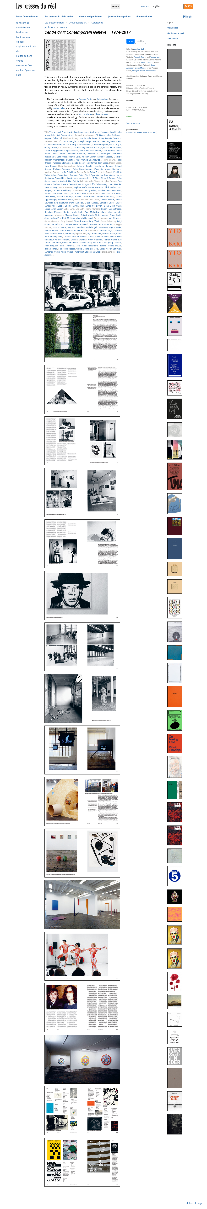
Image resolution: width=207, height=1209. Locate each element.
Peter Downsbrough (82, 169)
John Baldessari (113, 135)
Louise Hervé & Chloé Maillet (102, 187)
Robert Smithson (70, 242)
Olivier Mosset (101, 114)
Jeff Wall (117, 249)
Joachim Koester (65, 199)
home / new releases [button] (27, 16)
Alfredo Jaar (50, 193)
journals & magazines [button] (119, 16)
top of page (194, 1203)
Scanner (99, 236)
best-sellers (22, 32)
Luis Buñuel (95, 150)
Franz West (79, 252)
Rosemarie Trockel (97, 245)
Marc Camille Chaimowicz (88, 160)
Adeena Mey (102, 99)
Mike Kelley (49, 196)
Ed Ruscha (82, 236)
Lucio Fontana (70, 175)
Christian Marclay (52, 212)
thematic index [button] (144, 16)
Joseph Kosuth (107, 199)
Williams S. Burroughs (98, 153)
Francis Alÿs (67, 132)
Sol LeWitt (97, 206)
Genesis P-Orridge (94, 147)
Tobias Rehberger (105, 230)
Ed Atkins (100, 135)
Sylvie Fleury (57, 175)
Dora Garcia (109, 175)
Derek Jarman (63, 193)
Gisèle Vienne (82, 249)
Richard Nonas (81, 221)
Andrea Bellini (59, 108)
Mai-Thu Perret (59, 227)
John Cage (62, 157)
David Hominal (104, 190)
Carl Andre (95, 132)
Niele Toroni (81, 245)
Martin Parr (107, 224)
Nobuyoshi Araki (108, 132)
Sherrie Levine (71, 206)
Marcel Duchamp (113, 169)
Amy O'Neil (94, 221)
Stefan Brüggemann (53, 150)
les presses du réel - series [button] (59, 16)
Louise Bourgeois (100, 144)
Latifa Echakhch (68, 172)
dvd (18, 51)
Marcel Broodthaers (112, 147)
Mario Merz (106, 212)
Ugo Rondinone (94, 233)
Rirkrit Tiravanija (66, 245)
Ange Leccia (58, 206)
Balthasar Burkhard (76, 153)
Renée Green (75, 184)
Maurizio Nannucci (84, 218)
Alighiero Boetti (114, 141)
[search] (93, 6)
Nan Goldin (73, 181)
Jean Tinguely (51, 245)
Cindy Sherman (95, 239)
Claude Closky (78, 163)
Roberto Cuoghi (84, 166)
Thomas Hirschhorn (61, 190)
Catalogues (97, 22)
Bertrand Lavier (107, 203)
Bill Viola (94, 249)
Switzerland (172, 38)
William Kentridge (65, 196)
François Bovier (86, 99)
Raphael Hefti (80, 187)
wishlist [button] (140, 41)
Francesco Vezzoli (66, 249)
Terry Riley (70, 233)
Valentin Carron (89, 157)
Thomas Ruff (70, 236)
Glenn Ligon (109, 206)
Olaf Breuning (79, 147)
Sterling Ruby (56, 236)
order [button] (130, 41)
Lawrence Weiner (52, 252)
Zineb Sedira (110, 236)
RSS (188, 6)
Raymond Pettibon (76, 227)
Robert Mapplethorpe (111, 209)
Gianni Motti (115, 215)
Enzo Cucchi (50, 166)
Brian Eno (94, 172)
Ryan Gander (97, 175)
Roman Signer (110, 239)
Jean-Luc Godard (59, 181)
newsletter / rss (24, 65)
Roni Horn (116, 190)
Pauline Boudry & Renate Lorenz (77, 144)
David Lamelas (76, 203)
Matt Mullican (68, 218)
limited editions (24, 56)
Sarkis (91, 236)
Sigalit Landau (91, 203)
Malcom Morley (72, 215)
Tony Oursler (95, 224)
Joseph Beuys (84, 141)
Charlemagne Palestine (64, 160)
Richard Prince (51, 230)
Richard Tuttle (50, 249)
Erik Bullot (84, 150)
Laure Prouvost (66, 230)
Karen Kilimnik (96, 196)
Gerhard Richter (57, 233)
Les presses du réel (54, 22)
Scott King (109, 196)
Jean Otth (83, 224)
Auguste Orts (72, 224)
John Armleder (85, 114)
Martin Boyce (115, 144)
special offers (23, 27)
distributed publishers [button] (90, 16)
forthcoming (22, 23)
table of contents (133, 123)
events (19, 60)
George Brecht (50, 147)
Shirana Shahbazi (79, 239)
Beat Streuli (98, 242)
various (63, 27)
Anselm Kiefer (81, 196)
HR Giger (96, 178)
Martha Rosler (108, 233)
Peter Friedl (84, 175)
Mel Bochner (99, 141)
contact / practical (25, 70)
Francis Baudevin (113, 138)
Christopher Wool (93, 252)
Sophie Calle (74, 157)
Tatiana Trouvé (114, 245)
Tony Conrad (91, 163)
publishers (49, 27)
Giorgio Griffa (88, 184)
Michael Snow (85, 242)
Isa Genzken (72, 178)
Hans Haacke (115, 184)
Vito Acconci (55, 132)
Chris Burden (108, 150)
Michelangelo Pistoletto (97, 227)
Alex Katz (105, 193)
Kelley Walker (105, 249)
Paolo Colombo (147, 63)
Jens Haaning (50, 187)
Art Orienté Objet (65, 135)
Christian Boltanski (53, 144)
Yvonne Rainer (80, 230)
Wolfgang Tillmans (112, 242)
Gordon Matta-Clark (72, 212)
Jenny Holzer (90, 190)
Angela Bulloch (71, 150)
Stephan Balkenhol (53, 138)
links (18, 75)
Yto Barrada (85, 138)
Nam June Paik (78, 193)
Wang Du (98, 169)
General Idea (60, 178)
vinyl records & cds (26, 46)
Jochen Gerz (85, 178)
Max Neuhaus (115, 218)
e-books (20, 42)
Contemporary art (78, 22)
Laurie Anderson (81, 132)
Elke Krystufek (61, 203)
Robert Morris (87, 215)
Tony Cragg (103, 163)
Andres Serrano (62, 239)
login (187, 16)
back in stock (23, 37)
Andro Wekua (67, 252)
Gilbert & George (108, 178)
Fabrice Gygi (101, 184)
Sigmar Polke (115, 227)
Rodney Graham (60, 184)
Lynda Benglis (69, 141)
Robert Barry (98, 138)
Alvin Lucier (56, 209)
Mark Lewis (85, 206)
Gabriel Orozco (58, 224)
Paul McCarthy (91, 212)
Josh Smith (56, 242)
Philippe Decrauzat (62, 169)
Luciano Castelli (104, 157)
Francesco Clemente (61, 163)
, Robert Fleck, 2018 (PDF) (141, 132)
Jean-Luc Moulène (52, 218)
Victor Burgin (58, 153)
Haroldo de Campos (103, 166)
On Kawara (116, 193)
